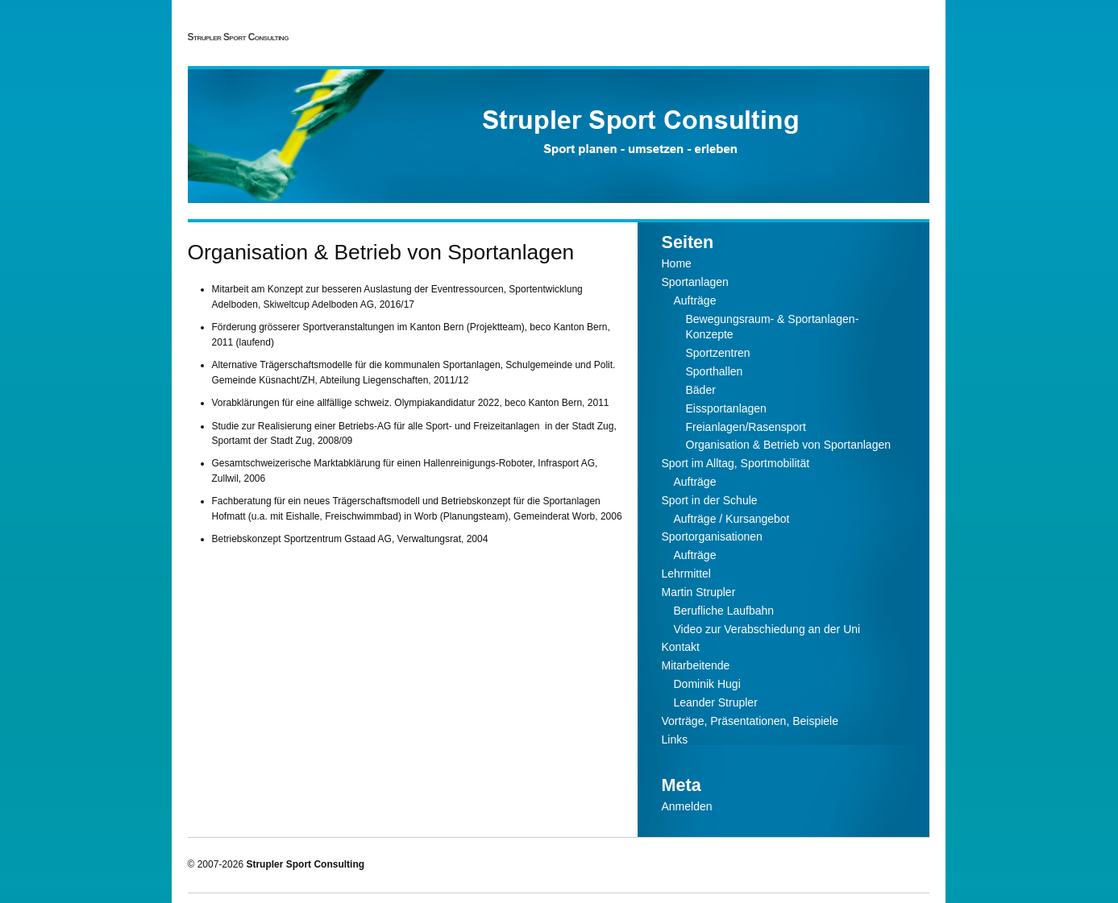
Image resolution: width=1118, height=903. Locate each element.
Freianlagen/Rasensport (746, 426)
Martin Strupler (699, 592)
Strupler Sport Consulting (238, 37)
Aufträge (695, 300)
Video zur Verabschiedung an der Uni (767, 629)
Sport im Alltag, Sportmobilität (736, 463)
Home (677, 263)
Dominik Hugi (707, 683)
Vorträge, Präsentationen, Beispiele (750, 721)
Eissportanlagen (726, 408)
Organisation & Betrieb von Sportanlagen (788, 444)
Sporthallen (714, 371)
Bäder (701, 389)
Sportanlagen (695, 281)
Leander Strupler (716, 702)
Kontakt (681, 646)
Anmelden (687, 806)
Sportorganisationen (712, 536)
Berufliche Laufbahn (724, 610)
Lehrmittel (686, 573)
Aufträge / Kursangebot (732, 518)
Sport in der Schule (710, 500)
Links (675, 739)
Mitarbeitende (696, 665)
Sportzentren (718, 352)
